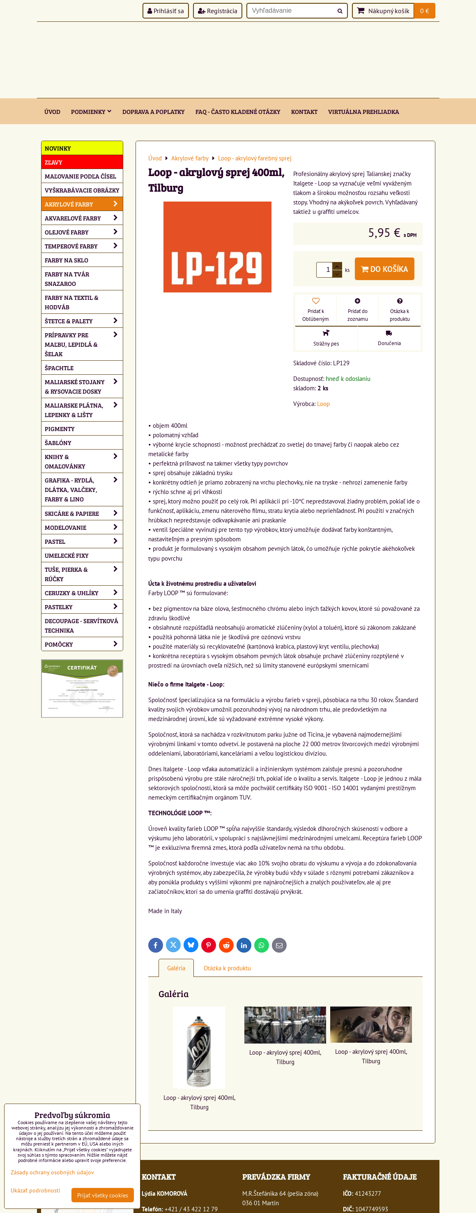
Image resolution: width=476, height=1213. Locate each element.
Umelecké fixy (67, 555)
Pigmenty (60, 428)
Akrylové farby (84, 204)
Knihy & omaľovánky (84, 461)
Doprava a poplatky (153, 111)
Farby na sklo (66, 259)
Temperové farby (84, 246)
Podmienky (91, 111)
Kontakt (304, 111)
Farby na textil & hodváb (72, 302)
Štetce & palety (84, 320)
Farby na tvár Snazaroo (67, 278)
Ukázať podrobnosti (35, 1190)
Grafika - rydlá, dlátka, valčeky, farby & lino (84, 489)
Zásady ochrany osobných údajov (52, 1172)
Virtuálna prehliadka (363, 111)
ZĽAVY (53, 162)
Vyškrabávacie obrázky (82, 190)
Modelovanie (84, 527)
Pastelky (84, 606)
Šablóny (58, 442)
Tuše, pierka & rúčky (84, 573)
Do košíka (384, 269)
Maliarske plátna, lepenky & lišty (84, 409)
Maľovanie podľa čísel (80, 176)
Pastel (84, 541)
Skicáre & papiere (84, 513)
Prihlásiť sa (165, 11)
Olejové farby (84, 232)
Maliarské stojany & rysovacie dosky (84, 386)
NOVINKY (58, 148)
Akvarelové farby (84, 218)
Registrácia (217, 11)
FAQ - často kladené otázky (238, 111)
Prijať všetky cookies (102, 1195)
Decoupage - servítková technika (81, 625)
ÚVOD (52, 111)
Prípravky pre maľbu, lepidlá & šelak (84, 344)
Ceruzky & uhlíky (84, 592)
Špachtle (59, 367)
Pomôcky (84, 644)
